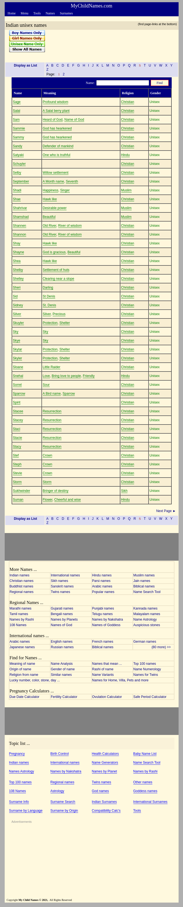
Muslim (126, 190)
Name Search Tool (147, 592)
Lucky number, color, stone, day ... (35, 680)
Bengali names (62, 614)
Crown (47, 455)
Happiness (51, 190)
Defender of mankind (58, 146)
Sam (16, 120)
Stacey (18, 420)
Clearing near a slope (58, 279)
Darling (48, 287)
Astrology (57, 791)
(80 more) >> (162, 647)
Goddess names (145, 791)
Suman (18, 500)
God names (100, 791)
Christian (127, 102)
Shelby (18, 270)
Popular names (103, 592)
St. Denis (49, 305)
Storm (17, 482)
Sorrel (17, 385)
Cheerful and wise (67, 500)
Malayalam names (146, 614)
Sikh (124, 491)
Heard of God (53, 120)
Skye (16, 340)
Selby (17, 173)
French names (102, 642)
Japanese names (22, 647)
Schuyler (19, 164)
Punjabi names (103, 608)
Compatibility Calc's (106, 811)
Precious (59, 314)
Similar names (61, 675)
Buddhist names (21, 586)
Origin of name (20, 669)
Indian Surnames (104, 802)
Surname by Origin (64, 811)
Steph (17, 464)
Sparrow (19, 394)
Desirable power (55, 208)
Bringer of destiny (55, 491)
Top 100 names (144, 664)
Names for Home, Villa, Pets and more (120, 680)
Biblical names (144, 586)
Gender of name (63, 669)
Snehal (18, 376)
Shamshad (21, 217)
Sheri (17, 287)
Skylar (17, 349)
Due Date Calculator (24, 697)
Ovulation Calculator (107, 697)
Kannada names (145, 608)
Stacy (17, 447)
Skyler (17, 358)
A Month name (53, 181)
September (21, 181)
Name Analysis (62, 664)
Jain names (141, 581)
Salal (16, 111)
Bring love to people (66, 376)
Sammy (18, 137)
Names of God (61, 625)
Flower (47, 500)
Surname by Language (26, 811)
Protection (50, 323)
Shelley (18, 279)
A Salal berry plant (56, 111)
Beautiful (49, 217)
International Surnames (150, 802)
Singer (65, 190)
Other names (142, 782)
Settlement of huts (56, 270)
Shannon (19, 234)
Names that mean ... (107, 664)
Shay (16, 243)
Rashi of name (102, 669)
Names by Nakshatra (107, 619)
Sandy (17, 146)
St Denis (49, 296)
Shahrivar (20, 208)
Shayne (18, 252)
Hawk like (50, 199)
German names (144, 642)
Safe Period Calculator (149, 697)
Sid (15, 296)
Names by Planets (64, 619)
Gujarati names (62, 608)
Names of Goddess (106, 625)
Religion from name (24, 675)
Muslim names (144, 575)
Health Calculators (105, 754)
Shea (17, 261)
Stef (16, 455)
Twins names (60, 592)
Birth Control (60, 754)
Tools (137, 811)
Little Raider (51, 367)
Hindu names (102, 575)
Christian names (22, 581)
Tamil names (19, 614)
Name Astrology (145, 619)
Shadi (17, 190)
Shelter (64, 323)
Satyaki (18, 155)
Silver (17, 314)
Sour (46, 385)
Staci (16, 429)
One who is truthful (56, 155)
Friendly (89, 376)
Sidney (18, 305)
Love (46, 376)
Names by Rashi (22, 619)
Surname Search (63, 802)
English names (62, 642)
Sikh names (59, 581)
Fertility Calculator (64, 697)
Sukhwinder (21, 491)
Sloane (18, 367)
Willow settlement (55, 173)
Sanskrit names (62, 586)
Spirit (16, 402)
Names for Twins (145, 675)
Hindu (125, 155)
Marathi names (20, 608)
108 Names (18, 625)
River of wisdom (70, 226)
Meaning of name (22, 664)
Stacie (17, 438)
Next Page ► (166, 511)
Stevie (17, 473)
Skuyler (18, 323)
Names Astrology (21, 771)
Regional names (22, 592)
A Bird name (52, 394)
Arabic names (102, 586)
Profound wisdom (55, 102)
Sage (17, 102)
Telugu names (102, 614)
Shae (17, 199)
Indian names (20, 575)
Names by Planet (104, 771)
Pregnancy (17, 754)
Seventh (72, 181)
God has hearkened (57, 128)
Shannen (19, 226)
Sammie (19, 128)
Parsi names (101, 581)
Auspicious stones (146, 625)
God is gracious (54, 252)
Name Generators (105, 762)
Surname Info (19, 802)
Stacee (18, 411)
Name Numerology (147, 669)
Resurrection (52, 411)
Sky (15, 332)
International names (65, 575)
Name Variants (103, 675)
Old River (49, 226)
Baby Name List (145, 754)
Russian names (62, 647)
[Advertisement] (110, 44)
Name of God (74, 120)
